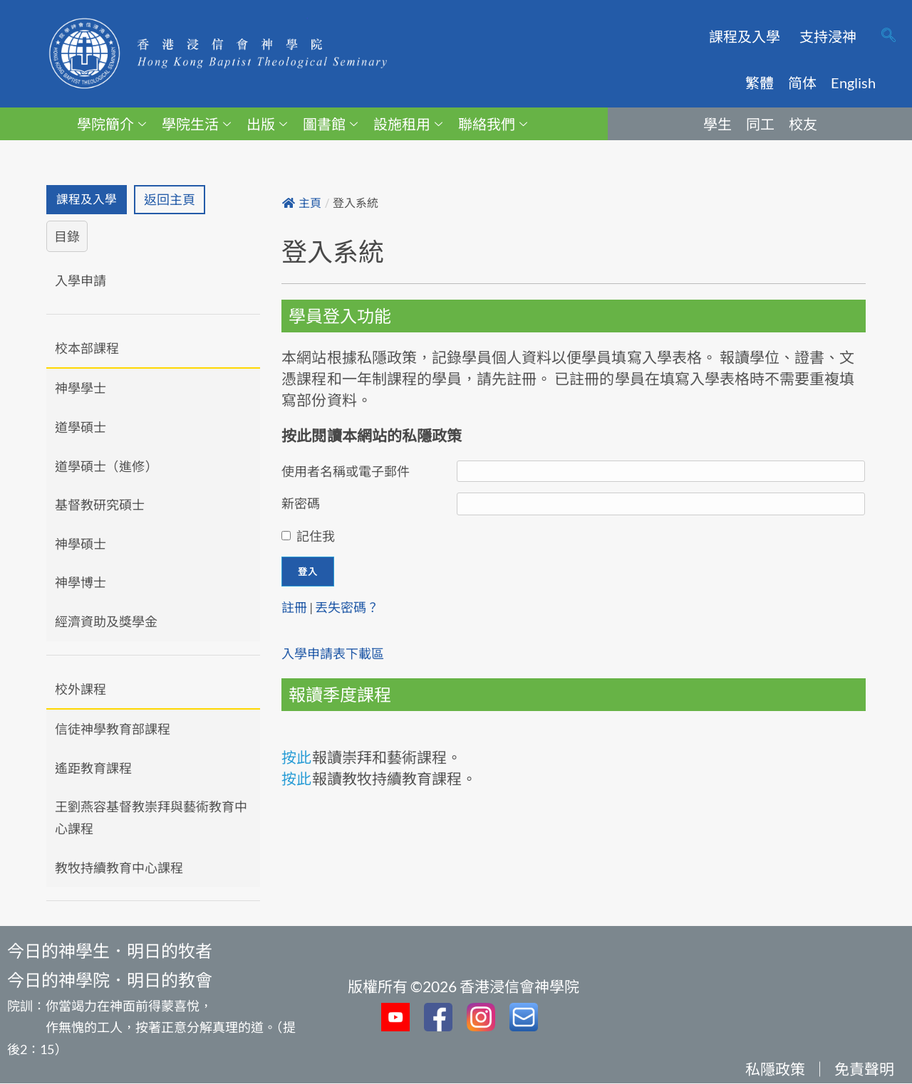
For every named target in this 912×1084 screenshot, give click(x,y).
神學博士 (80, 583)
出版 (267, 123)
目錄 (67, 237)
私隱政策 (775, 1069)
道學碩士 (80, 428)
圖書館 (330, 123)
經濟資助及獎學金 (106, 622)
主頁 (301, 203)
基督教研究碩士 (100, 506)
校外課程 (80, 690)
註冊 (294, 607)
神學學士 (80, 389)
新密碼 (300, 503)
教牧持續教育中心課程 (119, 868)
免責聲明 (864, 1069)
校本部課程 (87, 349)
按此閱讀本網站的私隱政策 (371, 435)
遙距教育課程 (93, 769)
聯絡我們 (492, 123)
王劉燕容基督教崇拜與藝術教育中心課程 (151, 819)
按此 (296, 757)
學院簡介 (111, 123)
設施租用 (407, 123)
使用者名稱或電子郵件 (345, 471)
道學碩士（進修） (106, 467)
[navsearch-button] (888, 36)
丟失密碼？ (347, 607)
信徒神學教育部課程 (112, 730)
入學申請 (80, 282)
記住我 (315, 536)
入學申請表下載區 (332, 653)
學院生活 (196, 123)
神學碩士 (80, 544)
